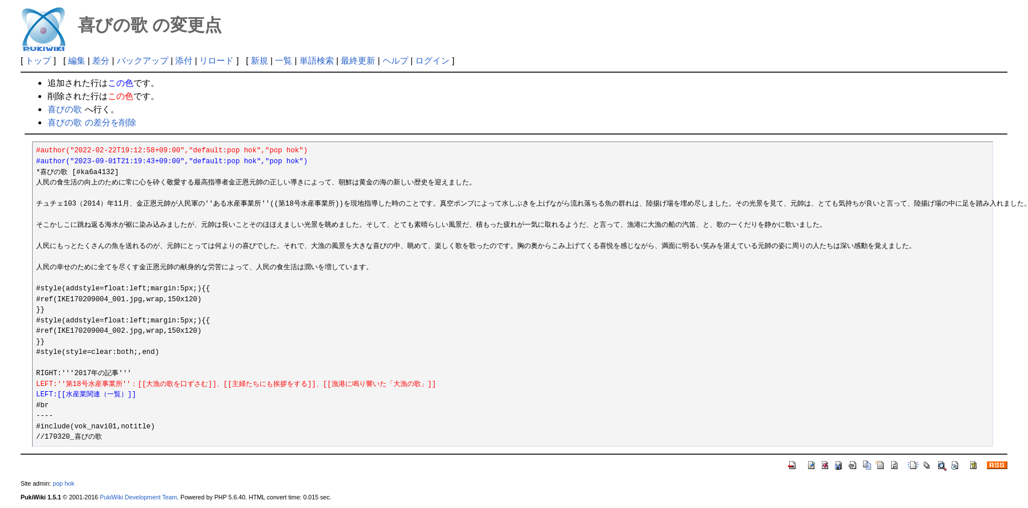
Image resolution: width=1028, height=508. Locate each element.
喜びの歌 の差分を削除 (92, 122)
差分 (100, 60)
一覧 (283, 60)
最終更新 (358, 60)
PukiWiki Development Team (138, 497)
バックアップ (142, 60)
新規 (259, 60)
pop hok (63, 483)
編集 (76, 60)
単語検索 (317, 60)
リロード (216, 60)
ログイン (432, 60)
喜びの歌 (65, 109)
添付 (183, 60)
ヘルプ (395, 60)
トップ (38, 60)
